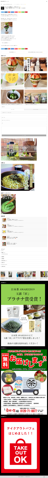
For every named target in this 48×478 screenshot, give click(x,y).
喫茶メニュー (3, 252)
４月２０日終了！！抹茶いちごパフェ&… (12, 219)
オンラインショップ (4, 264)
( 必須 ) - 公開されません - (6, 120)
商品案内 (3, 256)
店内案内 (3, 258)
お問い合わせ (3, 266)
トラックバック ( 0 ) (35, 109)
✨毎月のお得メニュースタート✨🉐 (30, 71)
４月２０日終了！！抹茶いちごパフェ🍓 (7, 71)
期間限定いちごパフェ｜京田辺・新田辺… (12, 237)
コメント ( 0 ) (12, 109)
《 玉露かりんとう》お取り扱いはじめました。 (31, 104)
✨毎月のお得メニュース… (10, 225)
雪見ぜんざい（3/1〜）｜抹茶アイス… (12, 243)
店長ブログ (3, 262)
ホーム (2, 250)
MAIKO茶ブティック (23, 476)
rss (44, 477)
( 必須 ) (3, 117)
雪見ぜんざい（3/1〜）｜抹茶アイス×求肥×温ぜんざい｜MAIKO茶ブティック (12, 104)
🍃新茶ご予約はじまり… (10, 231)
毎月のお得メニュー (4, 260)
